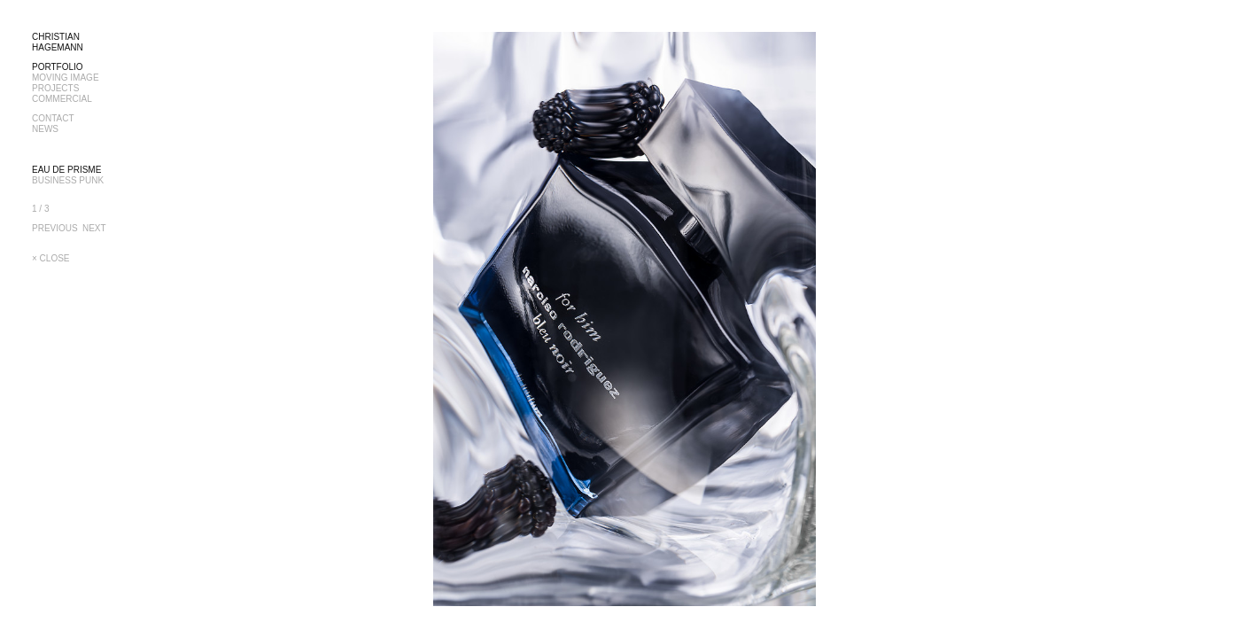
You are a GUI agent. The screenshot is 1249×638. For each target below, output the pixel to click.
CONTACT (53, 118)
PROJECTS (55, 88)
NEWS (45, 129)
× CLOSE (51, 258)
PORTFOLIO (57, 67)
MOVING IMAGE (65, 77)
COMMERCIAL (62, 99)
